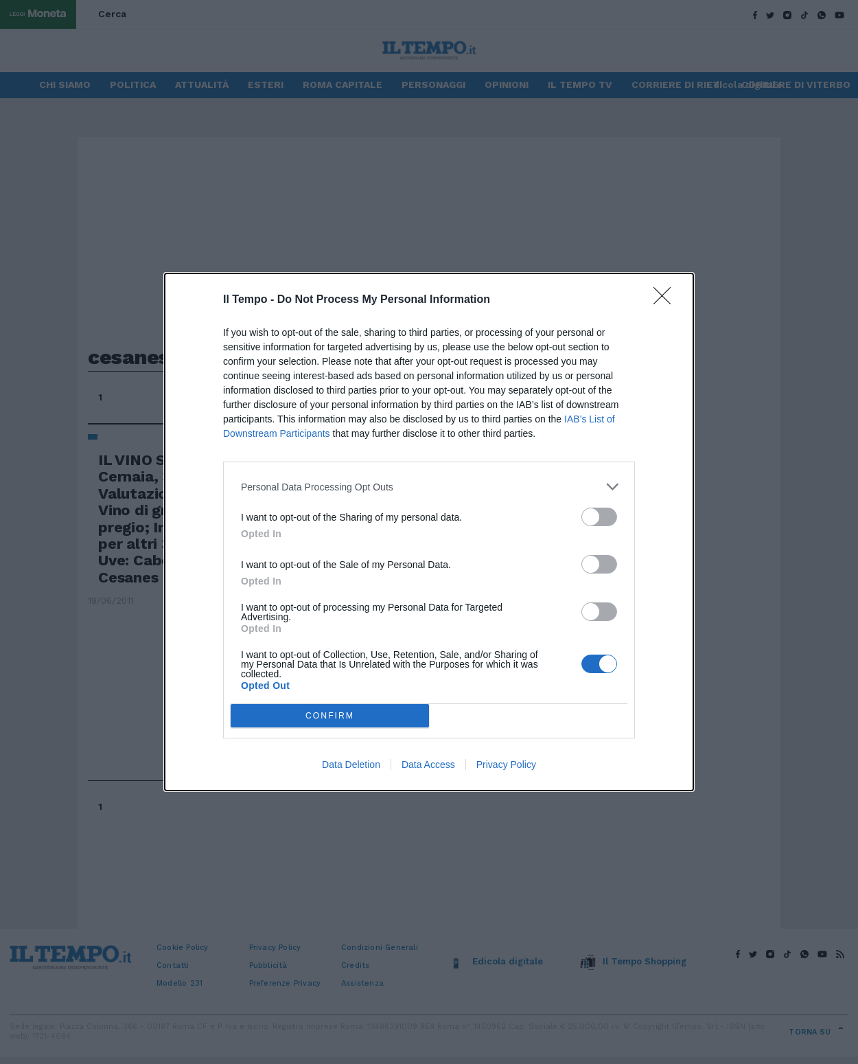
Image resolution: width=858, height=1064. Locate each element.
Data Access (428, 764)
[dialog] (429, 532)
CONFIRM (330, 716)
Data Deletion (351, 764)
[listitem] (429, 486)
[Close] (666, 300)
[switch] (599, 517)
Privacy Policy (506, 764)
